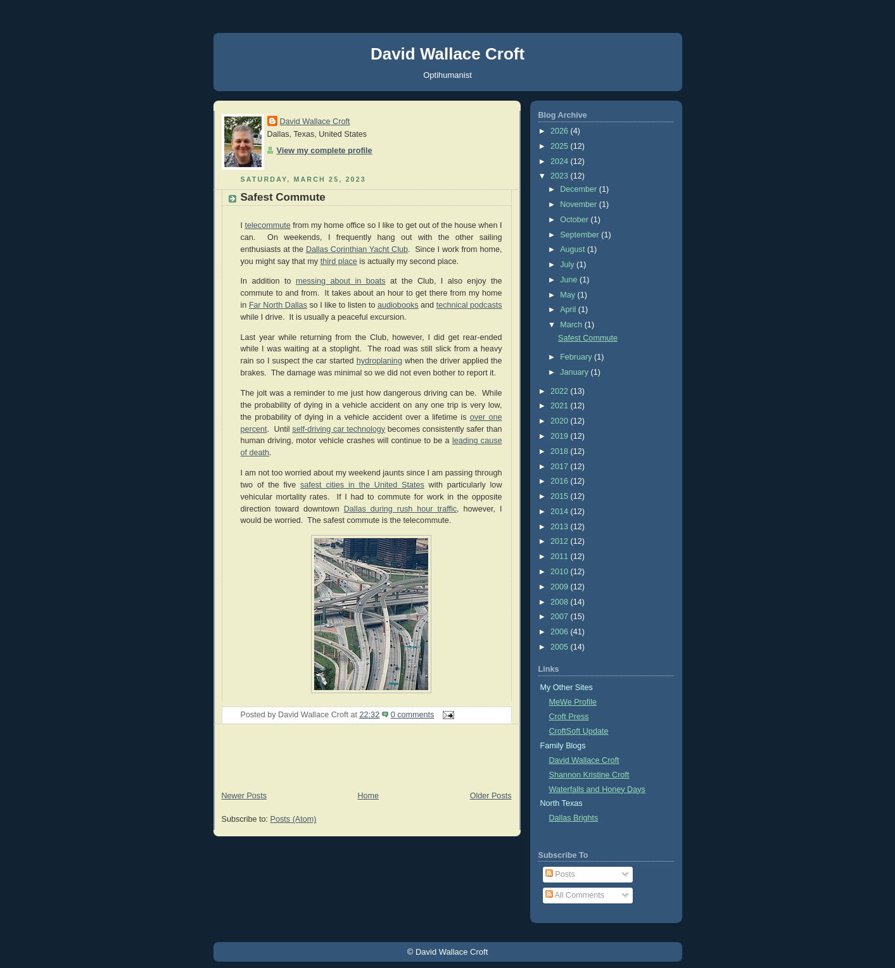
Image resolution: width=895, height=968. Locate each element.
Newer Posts (244, 795)
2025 (560, 146)
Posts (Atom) (293, 819)
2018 (560, 451)
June (570, 279)
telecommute (268, 225)
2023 (560, 176)
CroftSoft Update (579, 731)
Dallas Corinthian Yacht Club (357, 249)
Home (368, 795)
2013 (560, 526)
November (579, 204)
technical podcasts (469, 305)
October (575, 219)
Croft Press (569, 716)
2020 (560, 421)
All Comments (574, 895)
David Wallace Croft (447, 53)
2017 (560, 466)
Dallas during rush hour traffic (400, 509)
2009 (560, 586)
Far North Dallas (278, 305)
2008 (560, 602)
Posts (560, 874)
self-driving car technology (338, 429)
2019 (560, 436)
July (568, 264)
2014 (560, 511)
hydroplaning (379, 360)
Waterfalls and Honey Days (597, 789)
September (580, 234)
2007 (560, 616)
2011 (560, 556)
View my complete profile (324, 150)
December (579, 189)
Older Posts (491, 795)
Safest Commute (283, 197)
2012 (560, 541)
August (573, 249)
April (569, 309)
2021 (560, 405)
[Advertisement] (367, 759)
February (577, 357)
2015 (560, 496)
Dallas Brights (574, 818)
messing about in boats (341, 281)
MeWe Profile (573, 702)
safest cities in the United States (362, 485)
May (568, 295)
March (572, 324)
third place (339, 261)
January (575, 372)
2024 (560, 161)
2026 (560, 131)
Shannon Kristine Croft (589, 774)
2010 (560, 571)
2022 (560, 391)
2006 (560, 631)
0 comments (413, 714)
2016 (560, 481)
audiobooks (398, 305)
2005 (560, 647)
